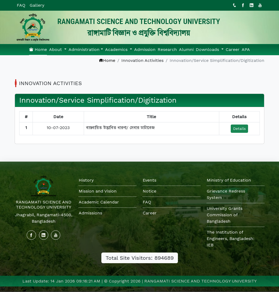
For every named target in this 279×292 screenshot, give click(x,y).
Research (167, 49)
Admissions (90, 212)
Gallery (37, 5)
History (86, 180)
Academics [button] (117, 49)
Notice (149, 191)
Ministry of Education (229, 180)
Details (239, 128)
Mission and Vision (98, 191)
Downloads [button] (208, 49)
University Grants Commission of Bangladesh (224, 215)
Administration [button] (84, 49)
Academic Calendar (99, 202)
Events (149, 180)
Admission (145, 49)
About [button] (56, 49)
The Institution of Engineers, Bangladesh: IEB (230, 238)
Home (38, 49)
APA (246, 49)
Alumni (186, 49)
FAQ (21, 5)
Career (233, 49)
